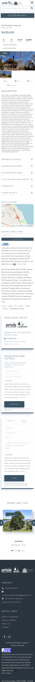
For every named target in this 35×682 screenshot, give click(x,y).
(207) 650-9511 (17, 15)
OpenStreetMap (21, 226)
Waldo (21, 306)
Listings (10, 306)
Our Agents (14, 344)
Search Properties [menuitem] (10, 617)
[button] (31, 8)
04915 (5, 309)
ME (15, 306)
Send (14, 478)
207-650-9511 (11, 339)
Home (3, 306)
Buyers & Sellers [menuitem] (9, 620)
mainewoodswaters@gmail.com (16, 593)
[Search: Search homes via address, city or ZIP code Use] (17, 8)
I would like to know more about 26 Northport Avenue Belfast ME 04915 (17, 446)
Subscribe (14, 404)
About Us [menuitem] (6, 624)
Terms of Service (21, 485)
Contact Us (7, 344)
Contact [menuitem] (5, 627)
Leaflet (12, 226)
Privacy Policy (21, 264)
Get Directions (17, 239)
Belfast (27, 306)
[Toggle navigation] (32, 2)
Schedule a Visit (24, 421)
